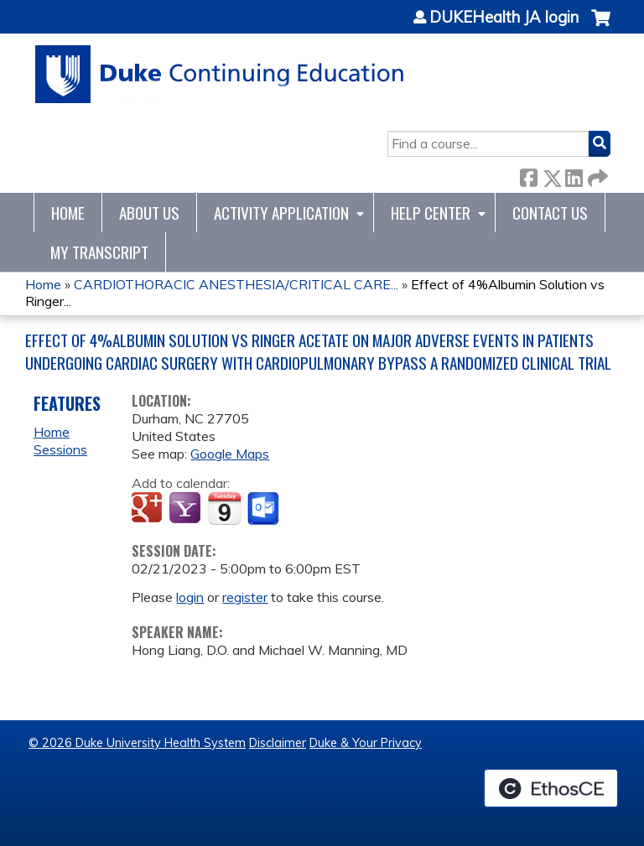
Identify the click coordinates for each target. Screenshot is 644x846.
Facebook (528, 174)
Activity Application (281, 212)
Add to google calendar (149, 509)
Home (68, 212)
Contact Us (550, 212)
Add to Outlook (264, 509)
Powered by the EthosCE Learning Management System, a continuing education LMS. (551, 788)
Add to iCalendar (224, 508)
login (190, 597)
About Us (149, 212)
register (244, 597)
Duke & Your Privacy (365, 742)
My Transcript (99, 252)
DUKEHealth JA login (504, 17)
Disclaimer (277, 742)
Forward (596, 174)
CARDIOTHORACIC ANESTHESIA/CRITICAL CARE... (236, 284)
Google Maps (229, 453)
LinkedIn (573, 174)
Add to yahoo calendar (186, 509)
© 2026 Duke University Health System (137, 742)
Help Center (430, 212)
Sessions (60, 449)
